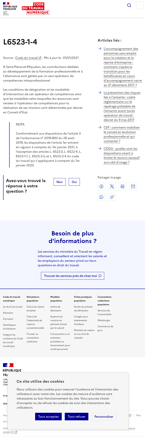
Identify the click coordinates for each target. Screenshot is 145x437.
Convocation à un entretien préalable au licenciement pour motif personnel (60, 341)
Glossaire (8, 313)
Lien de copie (112, 197)
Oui (74, 182)
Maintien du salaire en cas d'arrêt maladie (84, 334)
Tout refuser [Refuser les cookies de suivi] (76, 416)
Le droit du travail (12, 306)
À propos (8, 319)
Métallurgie (104, 320)
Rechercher (129, 5)
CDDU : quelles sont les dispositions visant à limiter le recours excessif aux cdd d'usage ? (122, 155)
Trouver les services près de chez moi (70, 275)
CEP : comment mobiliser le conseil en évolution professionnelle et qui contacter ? (122, 134)
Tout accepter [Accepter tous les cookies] (48, 416)
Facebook (101, 186)
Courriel (133, 186)
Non (59, 182)
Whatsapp (101, 197)
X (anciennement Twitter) (112, 186)
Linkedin (122, 186)
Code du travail (26, 57)
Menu (139, 5)
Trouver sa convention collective (33, 337)
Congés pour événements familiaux (81, 320)
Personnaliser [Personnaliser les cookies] (103, 416)
